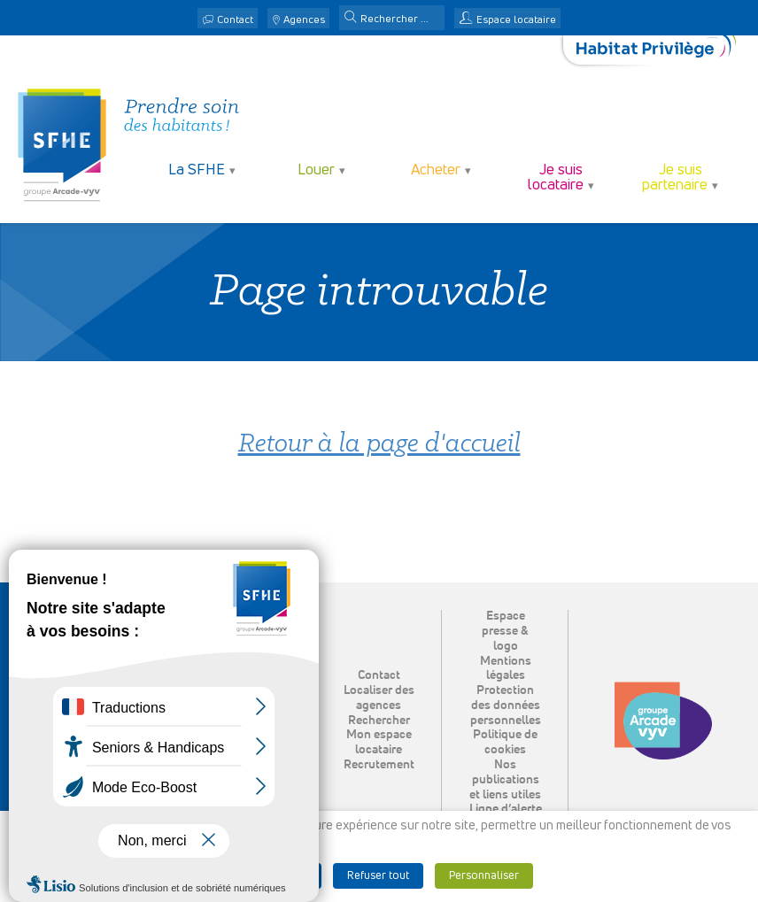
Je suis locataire (556, 178)
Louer (316, 170)
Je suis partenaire (675, 178)
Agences (304, 20)
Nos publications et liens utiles (505, 780)
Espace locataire (516, 20)
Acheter (435, 170)
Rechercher (379, 720)
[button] (351, 18)
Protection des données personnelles (505, 705)
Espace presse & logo (505, 631)
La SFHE (196, 170)
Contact (235, 20)
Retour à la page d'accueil (379, 445)
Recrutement (379, 765)
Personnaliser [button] (484, 876)
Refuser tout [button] (378, 876)
